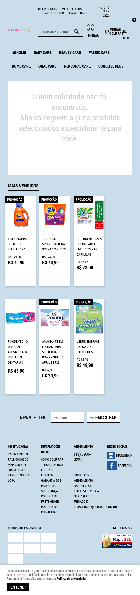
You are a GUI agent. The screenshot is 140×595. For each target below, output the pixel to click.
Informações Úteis (51, 424)
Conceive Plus (110, 66)
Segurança (49, 465)
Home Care (21, 66)
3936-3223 (105, 11)
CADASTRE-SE (78, 13)
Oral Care (47, 66)
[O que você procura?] (76, 31)
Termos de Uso (52, 439)
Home (21, 52)
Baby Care (42, 52)
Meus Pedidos (72, 9)
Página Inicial (18, 429)
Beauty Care (70, 52)
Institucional (18, 421)
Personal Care (77, 66)
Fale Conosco (53, 13)
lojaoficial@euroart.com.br (95, 481)
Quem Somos (47, 9)
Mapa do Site (17, 439)
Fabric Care (99, 52)
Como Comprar (52, 434)
